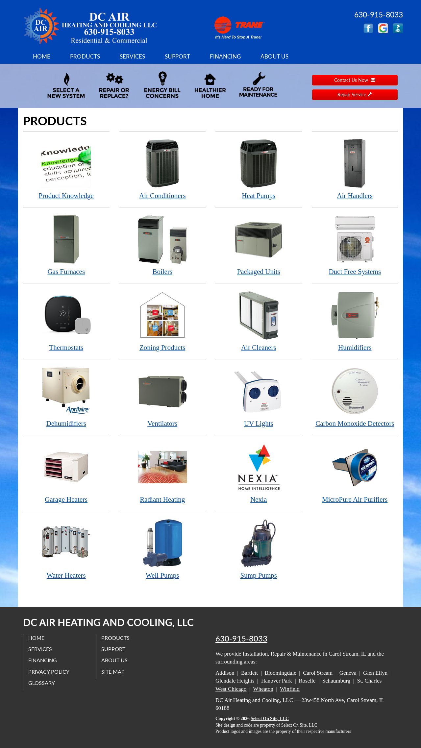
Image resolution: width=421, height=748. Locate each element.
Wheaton (263, 689)
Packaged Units (258, 245)
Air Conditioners (162, 169)
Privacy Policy (48, 671)
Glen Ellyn (375, 673)
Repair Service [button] (354, 94)
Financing (225, 56)
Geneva (348, 673)
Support (177, 56)
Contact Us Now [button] (354, 80)
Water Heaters (66, 548)
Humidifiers (355, 320)
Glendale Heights (235, 681)
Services (132, 56)
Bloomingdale (280, 673)
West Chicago (230, 689)
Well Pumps (162, 548)
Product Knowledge (66, 169)
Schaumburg (336, 681)
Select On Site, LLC (270, 718)
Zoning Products (162, 320)
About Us (274, 56)
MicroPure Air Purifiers (355, 472)
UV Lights (258, 396)
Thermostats (66, 320)
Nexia (258, 472)
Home (41, 56)
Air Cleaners (258, 320)
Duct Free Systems (355, 245)
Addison (225, 673)
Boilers (162, 245)
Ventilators (162, 396)
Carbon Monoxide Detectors (355, 396)
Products (85, 56)
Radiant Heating (162, 472)
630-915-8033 (241, 638)
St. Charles (369, 681)
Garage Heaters (66, 472)
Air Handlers (355, 169)
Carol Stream (318, 673)
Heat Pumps (258, 169)
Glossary (41, 683)
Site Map (113, 671)
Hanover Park (276, 681)
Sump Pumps (258, 548)
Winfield (290, 689)
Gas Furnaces (66, 245)
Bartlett (249, 673)
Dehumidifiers (66, 396)
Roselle (307, 681)
